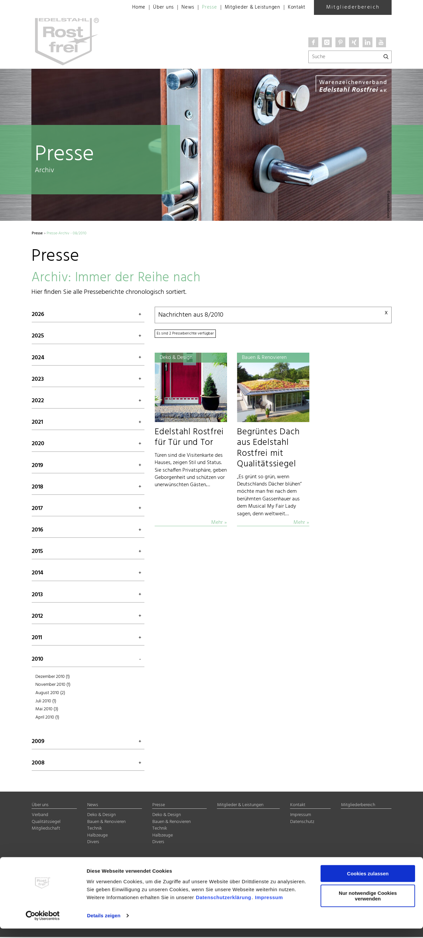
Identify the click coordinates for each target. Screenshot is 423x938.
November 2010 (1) (52, 685)
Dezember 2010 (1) (52, 677)
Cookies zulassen (368, 883)
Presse (202, 7)
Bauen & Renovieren (106, 822)
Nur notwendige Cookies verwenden (368, 905)
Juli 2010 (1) (45, 702)
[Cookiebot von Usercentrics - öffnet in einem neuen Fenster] (43, 925)
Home (129, 7)
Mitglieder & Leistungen (248, 7)
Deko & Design (101, 815)
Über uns (154, 7)
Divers (93, 843)
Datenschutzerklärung (223, 907)
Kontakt (295, 7)
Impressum (269, 907)
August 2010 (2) (50, 694)
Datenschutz (302, 822)
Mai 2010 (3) (46, 710)
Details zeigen (103, 925)
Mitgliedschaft (46, 829)
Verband (40, 815)
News (180, 7)
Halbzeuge (97, 836)
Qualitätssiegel (46, 822)
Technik (94, 829)
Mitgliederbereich (353, 7)
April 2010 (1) (47, 718)
